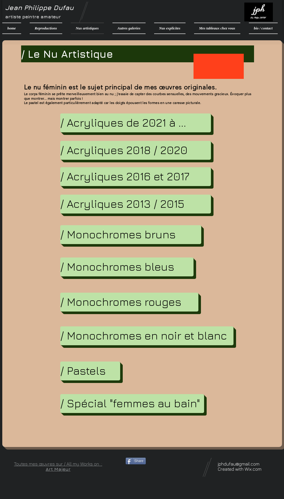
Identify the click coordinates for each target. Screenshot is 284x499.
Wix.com (253, 469)
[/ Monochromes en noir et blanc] (146, 335)
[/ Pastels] (90, 371)
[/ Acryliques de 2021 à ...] (135, 122)
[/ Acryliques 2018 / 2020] (135, 150)
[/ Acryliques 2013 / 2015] (135, 204)
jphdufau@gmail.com (238, 463)
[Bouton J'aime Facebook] (161, 471)
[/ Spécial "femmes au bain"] (132, 403)
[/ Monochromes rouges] (129, 302)
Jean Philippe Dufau (39, 7)
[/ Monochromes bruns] (130, 234)
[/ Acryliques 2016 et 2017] (135, 176)
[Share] (136, 461)
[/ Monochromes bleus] (127, 267)
